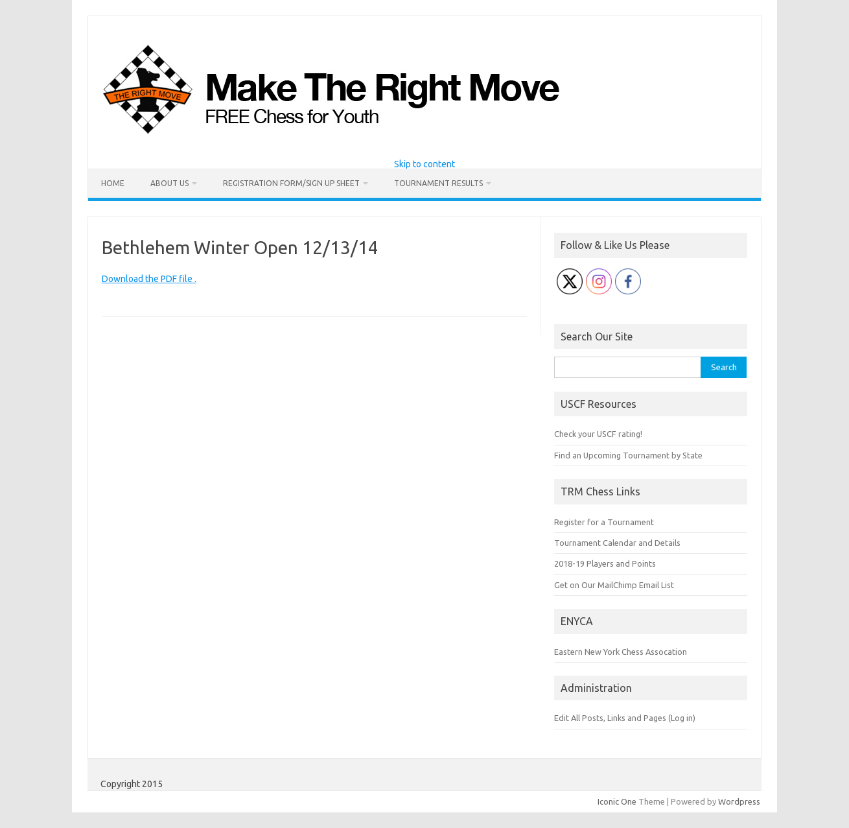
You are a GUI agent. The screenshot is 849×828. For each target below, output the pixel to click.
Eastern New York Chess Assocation (620, 651)
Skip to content (424, 164)
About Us (169, 183)
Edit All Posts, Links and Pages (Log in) (624, 717)
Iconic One (617, 801)
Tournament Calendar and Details (617, 542)
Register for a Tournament (604, 521)
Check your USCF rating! (598, 433)
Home (112, 183)
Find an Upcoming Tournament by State (628, 455)
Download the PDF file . (149, 279)
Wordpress (739, 801)
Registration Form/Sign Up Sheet (291, 183)
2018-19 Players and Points (605, 563)
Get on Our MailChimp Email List (614, 584)
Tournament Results (438, 183)
